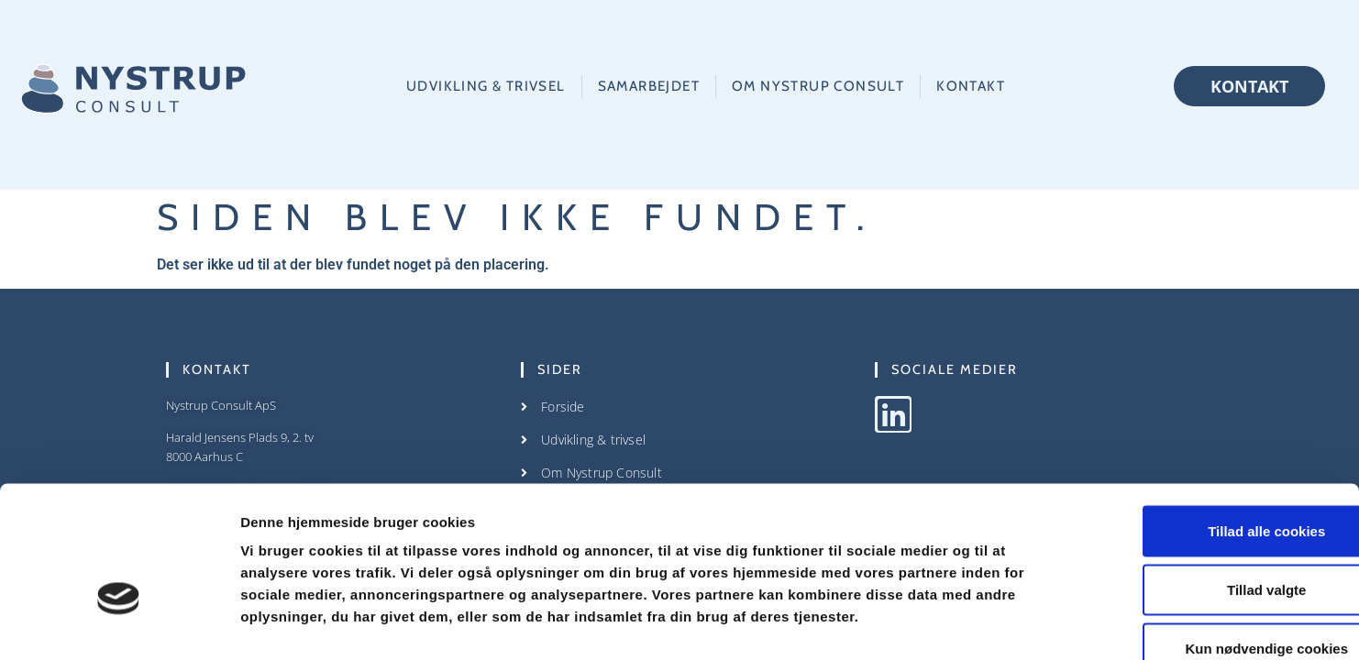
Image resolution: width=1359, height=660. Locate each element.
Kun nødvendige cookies (1205, 539)
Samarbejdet (649, 85)
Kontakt (970, 85)
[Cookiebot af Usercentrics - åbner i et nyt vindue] (119, 624)
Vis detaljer (953, 624)
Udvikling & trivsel (486, 85)
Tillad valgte (1205, 481)
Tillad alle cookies (1206, 422)
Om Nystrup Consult (818, 85)
